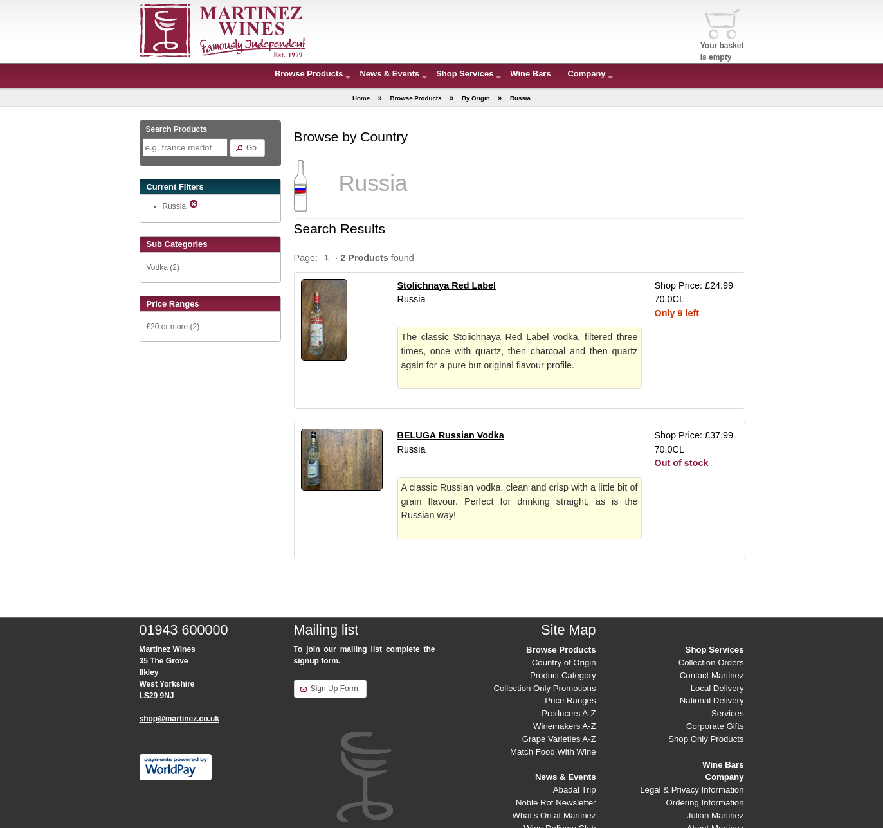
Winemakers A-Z (564, 726)
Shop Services (464, 73)
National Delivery (712, 700)
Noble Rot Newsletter (556, 802)
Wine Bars (530, 73)
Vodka (157, 267)
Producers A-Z (569, 713)
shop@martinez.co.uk (179, 718)
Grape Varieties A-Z (559, 739)
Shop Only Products (705, 739)
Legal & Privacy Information (691, 790)
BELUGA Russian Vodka (450, 435)
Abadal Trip (574, 790)
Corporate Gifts (714, 726)
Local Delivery (717, 688)
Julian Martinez (715, 815)
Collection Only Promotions (544, 688)
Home (361, 98)
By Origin (476, 98)
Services (727, 713)
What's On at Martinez (554, 815)
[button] (247, 148)
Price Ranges (570, 700)
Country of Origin (564, 662)
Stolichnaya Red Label (446, 285)
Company (587, 73)
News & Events (389, 73)
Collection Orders (711, 662)
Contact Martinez (712, 675)
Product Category (563, 675)
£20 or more (167, 326)
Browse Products (309, 73)
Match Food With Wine (553, 752)
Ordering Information (705, 802)
